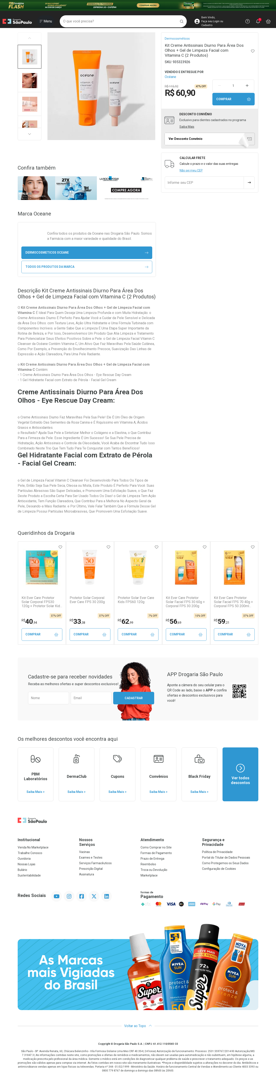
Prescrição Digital (91, 868)
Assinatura (86, 874)
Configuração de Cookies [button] (219, 868)
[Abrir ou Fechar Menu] (46, 21)
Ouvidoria (24, 858)
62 (125, 621)
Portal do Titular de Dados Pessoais (226, 857)
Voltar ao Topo (138, 1026)
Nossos (107, 842)
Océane (170, 77)
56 (173, 621)
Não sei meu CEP (191, 170)
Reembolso (148, 864)
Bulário (22, 870)
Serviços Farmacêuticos (95, 863)
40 (29, 621)
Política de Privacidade (217, 852)
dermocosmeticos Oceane (86, 252)
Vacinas (84, 852)
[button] (29, 57)
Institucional (29, 839)
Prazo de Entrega (152, 858)
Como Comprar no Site (156, 847)
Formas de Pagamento (156, 853)
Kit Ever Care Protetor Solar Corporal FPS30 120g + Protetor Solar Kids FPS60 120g (42, 602)
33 (77, 621)
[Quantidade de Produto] (233, 86)
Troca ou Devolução (154, 870)
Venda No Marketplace (33, 847)
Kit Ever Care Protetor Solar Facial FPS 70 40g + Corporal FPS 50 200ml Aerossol (233, 602)
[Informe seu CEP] (204, 182)
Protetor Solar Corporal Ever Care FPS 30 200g (87, 600)
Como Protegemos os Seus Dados (225, 863)
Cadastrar (134, 698)
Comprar (233, 99)
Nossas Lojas (26, 864)
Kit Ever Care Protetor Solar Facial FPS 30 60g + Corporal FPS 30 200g (185, 602)
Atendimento (152, 839)
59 (221, 621)
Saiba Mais (186, 126)
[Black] (138, 5)
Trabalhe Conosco (30, 853)
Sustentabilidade (29, 875)
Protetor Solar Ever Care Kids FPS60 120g (136, 600)
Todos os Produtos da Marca (86, 267)
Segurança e (230, 842)
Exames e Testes (90, 857)
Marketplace (149, 875)
